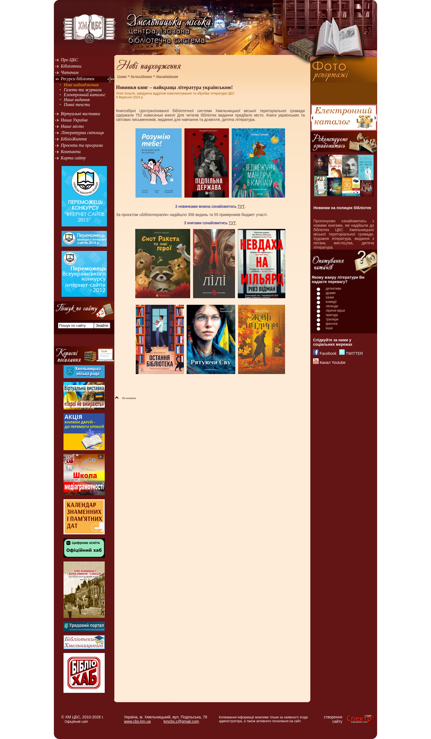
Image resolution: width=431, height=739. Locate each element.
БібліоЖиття (74, 139)
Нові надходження (81, 84)
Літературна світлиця (82, 132)
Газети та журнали (83, 89)
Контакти (71, 151)
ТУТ (241, 206)
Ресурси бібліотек (78, 78)
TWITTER (354, 353)
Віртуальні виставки (80, 113)
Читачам (69, 72)
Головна (122, 76)
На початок (125, 398)
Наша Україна (74, 120)
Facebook (328, 353)
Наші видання (77, 99)
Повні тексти (77, 104)
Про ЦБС (69, 59)
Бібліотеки (71, 66)
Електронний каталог (84, 94)
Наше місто (72, 126)
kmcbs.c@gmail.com (181, 721)
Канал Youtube (333, 362)
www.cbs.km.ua (137, 721)
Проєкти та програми (82, 145)
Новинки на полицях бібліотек (342, 208)
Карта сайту (73, 158)
